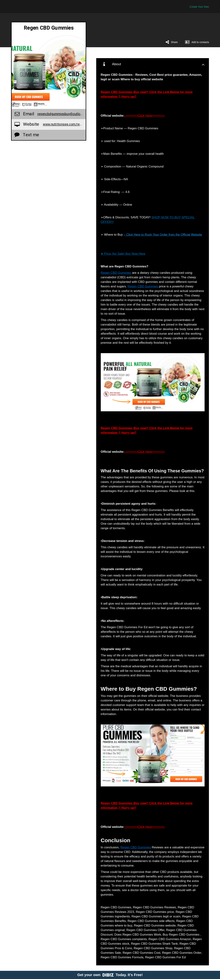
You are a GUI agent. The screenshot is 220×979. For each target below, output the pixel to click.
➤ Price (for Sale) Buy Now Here (123, 253)
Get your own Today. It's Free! (110, 975)
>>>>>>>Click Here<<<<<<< (145, 115)
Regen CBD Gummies (116, 272)
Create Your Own (199, 6)
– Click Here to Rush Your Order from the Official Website (163, 234)
